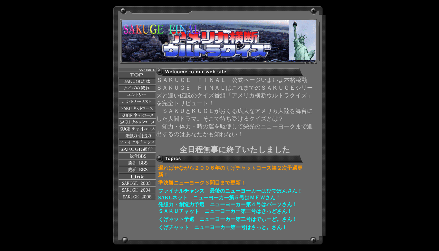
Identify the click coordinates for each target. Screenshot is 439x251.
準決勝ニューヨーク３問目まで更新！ (202, 183)
